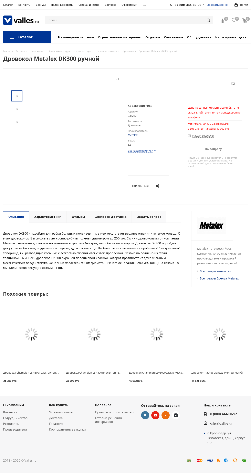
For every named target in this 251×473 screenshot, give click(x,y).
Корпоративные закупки (67, 429)
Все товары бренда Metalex (219, 278)
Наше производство (232, 37)
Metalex (133, 135)
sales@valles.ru (221, 424)
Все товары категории (215, 271)
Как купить (58, 405)
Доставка (56, 418)
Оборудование (199, 37)
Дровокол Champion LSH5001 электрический (31, 372)
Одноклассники (165, 415)
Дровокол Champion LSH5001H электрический (95, 372)
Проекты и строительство (114, 412)
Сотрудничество (15, 418)
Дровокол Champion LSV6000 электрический (157, 372)
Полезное (103, 405)
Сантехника (173, 37)
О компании (13, 405)
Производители (15, 429)
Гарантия (56, 424)
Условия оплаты (61, 412)
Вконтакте (145, 415)
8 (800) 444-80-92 (223, 414)
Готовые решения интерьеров (108, 420)
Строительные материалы (119, 37)
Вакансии (10, 412)
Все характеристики (140, 150)
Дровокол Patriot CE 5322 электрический (217, 372)
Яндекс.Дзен (176, 415)
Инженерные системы (76, 37)
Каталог (25, 37)
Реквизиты (11, 424)
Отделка (152, 37)
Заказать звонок (217, 5)
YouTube (155, 415)
